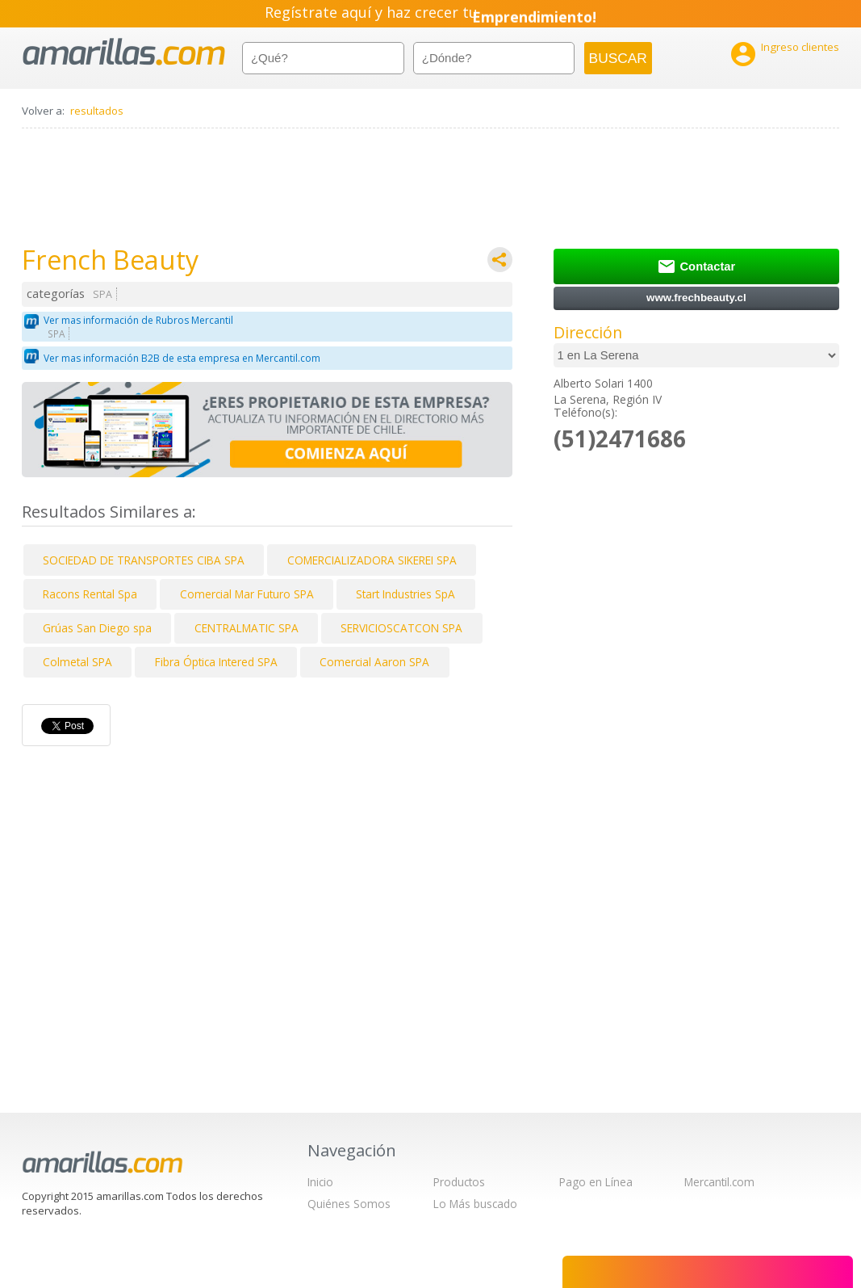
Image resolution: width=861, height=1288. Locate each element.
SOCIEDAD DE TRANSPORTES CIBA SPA (144, 560)
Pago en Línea (596, 1181)
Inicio (320, 1181)
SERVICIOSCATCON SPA (401, 628)
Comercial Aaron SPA (374, 661)
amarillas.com (124, 52)
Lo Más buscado (475, 1203)
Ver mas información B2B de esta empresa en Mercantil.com (182, 358)
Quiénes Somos (349, 1203)
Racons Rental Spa (90, 594)
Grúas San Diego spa (97, 628)
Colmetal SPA (77, 661)
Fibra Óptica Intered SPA (216, 661)
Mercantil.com (719, 1181)
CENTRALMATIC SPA (246, 628)
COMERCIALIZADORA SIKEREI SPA (372, 560)
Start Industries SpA (405, 594)
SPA (102, 294)
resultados (96, 110)
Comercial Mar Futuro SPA (247, 594)
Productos (459, 1181)
